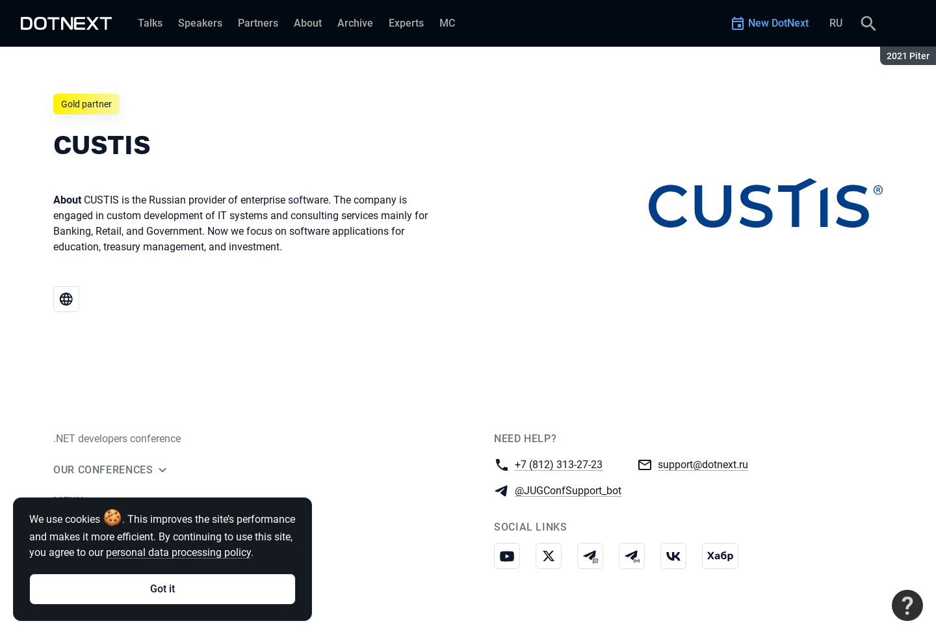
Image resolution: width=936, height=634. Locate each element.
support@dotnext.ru (703, 464)
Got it (162, 589)
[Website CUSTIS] (66, 299)
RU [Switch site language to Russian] (835, 23)
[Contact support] (907, 605)
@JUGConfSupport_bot (568, 490)
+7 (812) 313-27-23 (559, 464)
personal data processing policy (178, 552)
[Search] (868, 23)
